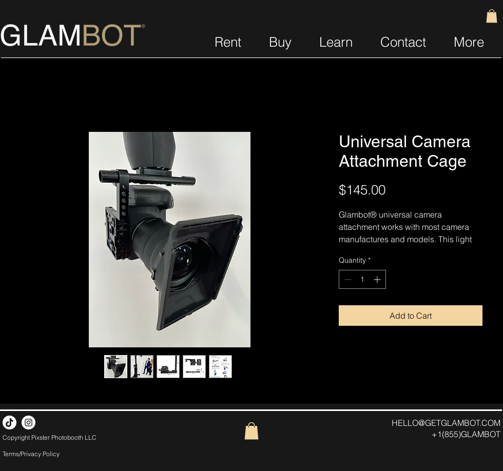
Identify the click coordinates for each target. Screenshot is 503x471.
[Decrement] (346, 279)
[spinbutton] (362, 279)
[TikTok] (9, 422)
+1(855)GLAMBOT (466, 434)
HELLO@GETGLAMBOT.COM (446, 423)
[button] (491, 16)
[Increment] (378, 279)
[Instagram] (28, 422)
